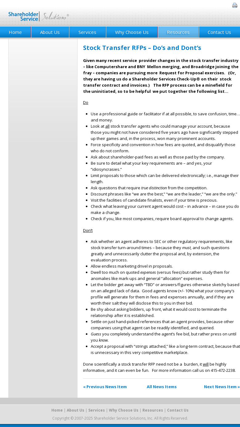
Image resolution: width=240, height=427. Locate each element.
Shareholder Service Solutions (39, 13)
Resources (178, 32)
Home (57, 410)
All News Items (162, 386)
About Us (50, 32)
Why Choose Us (132, 32)
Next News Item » (222, 386)
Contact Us (219, 32)
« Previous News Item (105, 386)
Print (234, 5)
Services (87, 32)
